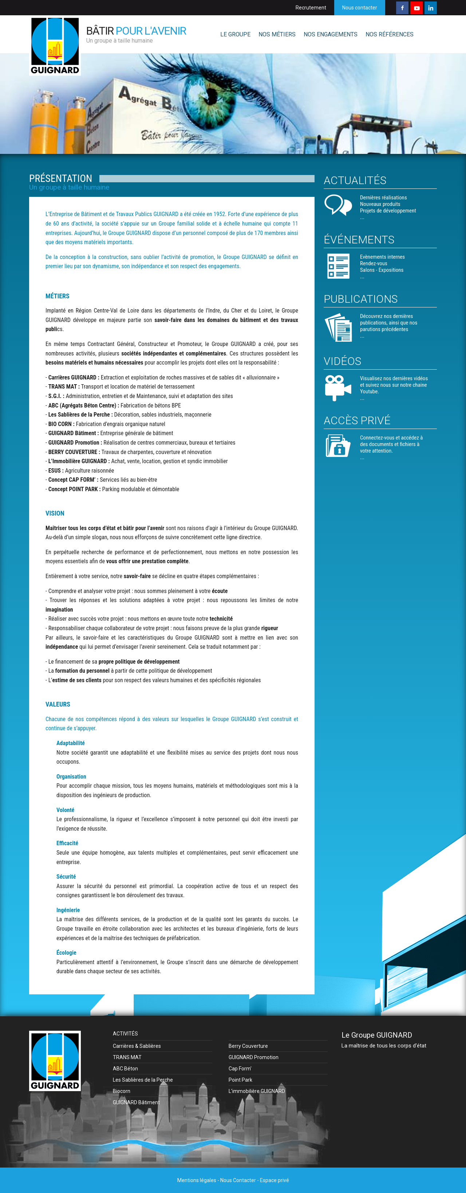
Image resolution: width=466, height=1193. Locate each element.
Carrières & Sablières (137, 1046)
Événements (359, 239)
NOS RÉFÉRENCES (390, 34)
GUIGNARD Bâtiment (136, 1102)
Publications (361, 299)
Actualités (355, 180)
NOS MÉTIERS (277, 34)
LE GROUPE (235, 34)
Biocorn (121, 1091)
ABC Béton (125, 1068)
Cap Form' (240, 1068)
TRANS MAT (127, 1057)
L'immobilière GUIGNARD (257, 1091)
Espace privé (274, 1180)
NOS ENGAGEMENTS (331, 34)
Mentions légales (196, 1180)
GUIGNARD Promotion (254, 1057)
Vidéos (342, 361)
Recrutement (311, 8)
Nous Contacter (238, 1180)
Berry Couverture (248, 1046)
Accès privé (357, 420)
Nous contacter (359, 8)
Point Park (240, 1080)
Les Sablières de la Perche (143, 1080)
